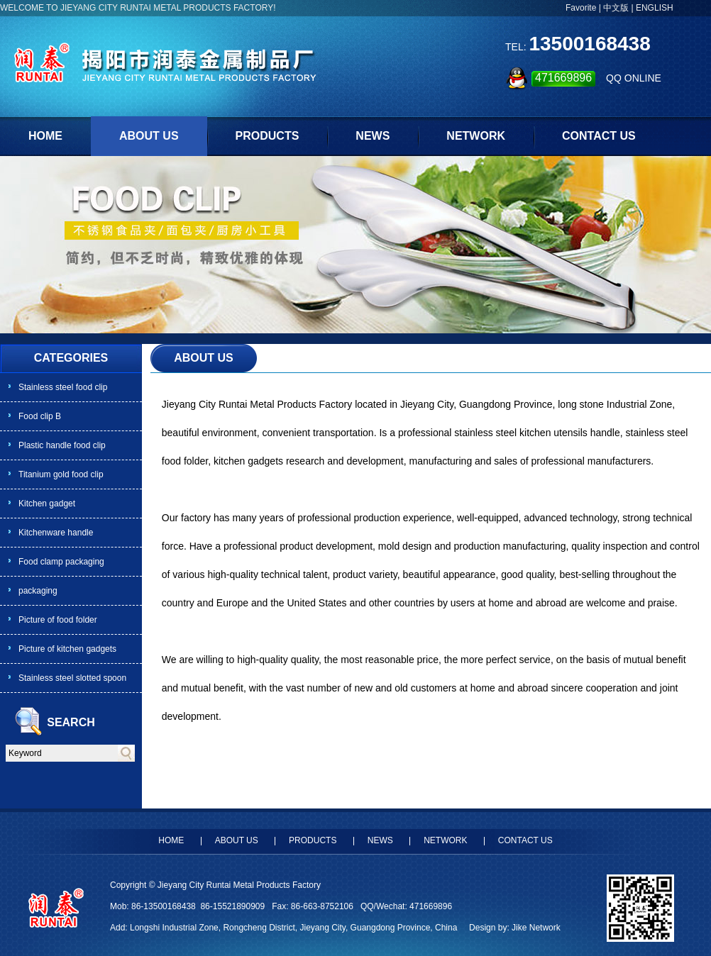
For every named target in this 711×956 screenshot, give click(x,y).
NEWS (373, 136)
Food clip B (39, 416)
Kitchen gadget (46, 503)
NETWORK (475, 136)
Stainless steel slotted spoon (72, 678)
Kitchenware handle (55, 533)
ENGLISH (654, 8)
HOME (45, 136)
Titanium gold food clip (61, 474)
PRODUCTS (267, 136)
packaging (37, 591)
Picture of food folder (57, 620)
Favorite (581, 8)
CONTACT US (599, 136)
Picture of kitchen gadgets (67, 649)
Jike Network (536, 928)
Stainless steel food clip (62, 387)
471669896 (563, 78)
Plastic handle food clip (62, 445)
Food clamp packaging (61, 562)
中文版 (616, 8)
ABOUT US (149, 136)
